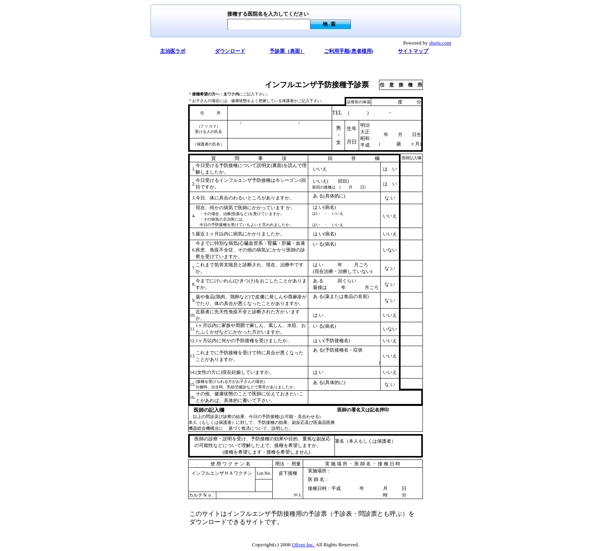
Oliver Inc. (303, 544)
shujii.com (440, 43)
